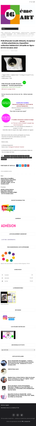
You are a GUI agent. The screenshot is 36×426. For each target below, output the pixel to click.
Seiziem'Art (27, 421)
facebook (17, 274)
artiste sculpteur (25, 32)
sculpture (3, 34)
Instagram (11, 147)
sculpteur (31, 33)
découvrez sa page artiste (8, 89)
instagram (17, 278)
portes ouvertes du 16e (22, 33)
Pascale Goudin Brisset (7, 33)
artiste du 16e (7, 32)
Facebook (16, 147)
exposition (33, 32)
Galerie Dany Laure (13, 369)
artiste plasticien (16, 32)
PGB (15, 33)
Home (2, 32)
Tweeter (22, 147)
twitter (17, 281)
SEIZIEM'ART (9, 34)
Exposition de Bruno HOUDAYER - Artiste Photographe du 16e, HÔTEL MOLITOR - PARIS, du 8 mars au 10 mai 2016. (21, 395)
